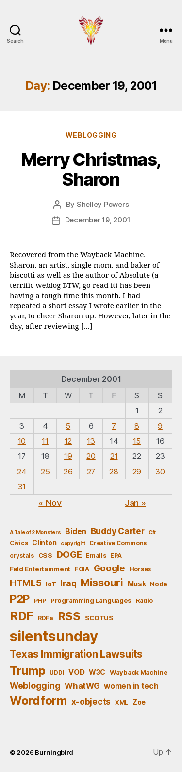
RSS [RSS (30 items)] (69, 616)
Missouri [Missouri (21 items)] (102, 582)
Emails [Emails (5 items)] (96, 555)
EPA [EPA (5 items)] (115, 555)
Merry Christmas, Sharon (91, 169)
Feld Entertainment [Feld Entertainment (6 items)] (40, 569)
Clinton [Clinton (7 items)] (44, 542)
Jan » (135, 503)
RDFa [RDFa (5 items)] (45, 618)
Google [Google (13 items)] (109, 568)
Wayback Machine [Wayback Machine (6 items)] (139, 672)
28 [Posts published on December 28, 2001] (113, 471)
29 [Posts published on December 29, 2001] (136, 471)
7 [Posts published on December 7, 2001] (114, 426)
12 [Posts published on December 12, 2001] (68, 441)
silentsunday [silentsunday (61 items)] (54, 636)
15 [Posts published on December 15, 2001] (137, 441)
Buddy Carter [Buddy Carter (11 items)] (118, 531)
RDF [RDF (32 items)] (21, 616)
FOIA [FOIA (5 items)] (82, 569)
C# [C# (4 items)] (152, 532)
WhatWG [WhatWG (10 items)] (82, 686)
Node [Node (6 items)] (158, 584)
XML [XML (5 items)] (121, 702)
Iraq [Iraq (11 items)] (68, 583)
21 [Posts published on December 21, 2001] (113, 456)
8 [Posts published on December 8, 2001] (136, 426)
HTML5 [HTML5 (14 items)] (26, 583)
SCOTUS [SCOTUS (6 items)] (99, 618)
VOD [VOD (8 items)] (76, 672)
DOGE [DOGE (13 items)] (69, 554)
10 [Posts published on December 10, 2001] (22, 441)
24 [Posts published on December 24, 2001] (21, 471)
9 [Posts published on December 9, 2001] (160, 426)
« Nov (50, 503)
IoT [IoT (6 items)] (51, 584)
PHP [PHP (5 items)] (40, 600)
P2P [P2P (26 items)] (20, 599)
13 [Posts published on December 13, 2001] (91, 441)
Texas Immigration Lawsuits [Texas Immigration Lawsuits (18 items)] (76, 654)
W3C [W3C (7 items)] (97, 672)
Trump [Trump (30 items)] (28, 670)
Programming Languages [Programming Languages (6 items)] (91, 600)
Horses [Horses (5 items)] (140, 569)
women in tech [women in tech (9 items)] (131, 686)
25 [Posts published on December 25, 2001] (45, 471)
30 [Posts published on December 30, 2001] (160, 471)
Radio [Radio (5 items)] (144, 600)
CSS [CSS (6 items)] (45, 555)
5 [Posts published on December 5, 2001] (68, 426)
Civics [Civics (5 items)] (19, 543)
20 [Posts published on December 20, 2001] (90, 456)
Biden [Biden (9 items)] (75, 531)
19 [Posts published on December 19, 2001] (68, 456)
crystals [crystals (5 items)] (22, 555)
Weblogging (91, 135)
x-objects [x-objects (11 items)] (91, 701)
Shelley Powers (103, 204)
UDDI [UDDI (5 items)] (57, 672)
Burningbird (54, 752)
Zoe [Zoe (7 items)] (139, 702)
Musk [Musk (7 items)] (137, 584)
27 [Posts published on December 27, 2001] (91, 471)
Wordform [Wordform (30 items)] (38, 700)
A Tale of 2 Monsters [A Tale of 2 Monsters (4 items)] (35, 532)
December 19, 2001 (98, 219)
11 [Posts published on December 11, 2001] (45, 441)
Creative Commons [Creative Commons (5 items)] (118, 543)
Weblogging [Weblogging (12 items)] (35, 685)
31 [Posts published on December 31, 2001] (22, 486)
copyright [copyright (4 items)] (73, 543)
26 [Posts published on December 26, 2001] (68, 471)
